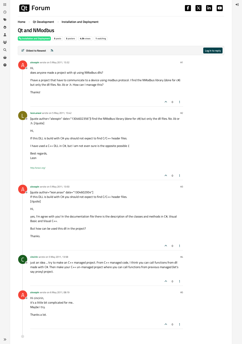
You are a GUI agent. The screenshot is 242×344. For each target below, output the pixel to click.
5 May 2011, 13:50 (59, 186)
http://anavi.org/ (38, 168)
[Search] (5, 50)
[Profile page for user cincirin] (22, 259)
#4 (181, 257)
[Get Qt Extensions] (5, 57)
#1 (181, 62)
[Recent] (5, 12)
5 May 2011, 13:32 (59, 62)
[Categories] (5, 5)
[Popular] (5, 27)
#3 (181, 186)
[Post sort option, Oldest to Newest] (33, 50)
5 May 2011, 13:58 (58, 257)
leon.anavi (35, 113)
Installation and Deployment (34, 38)
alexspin (34, 62)
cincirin (34, 257)
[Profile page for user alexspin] (22, 64)
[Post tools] (179, 102)
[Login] (237, 5)
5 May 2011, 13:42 (61, 113)
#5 (181, 292)
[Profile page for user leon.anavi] (22, 115)
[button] (5, 339)
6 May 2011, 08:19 (59, 292)
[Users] (5, 35)
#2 (181, 113)
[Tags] (5, 20)
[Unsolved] (5, 65)
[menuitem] (237, 5)
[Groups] (5, 42)
